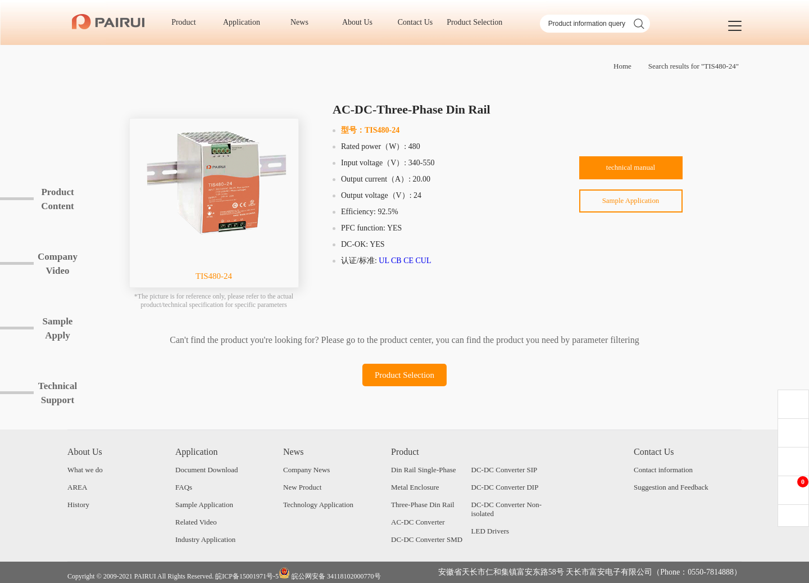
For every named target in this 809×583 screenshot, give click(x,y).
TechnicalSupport (57, 393)
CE (408, 260)
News (303, 22)
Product (187, 22)
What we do (85, 470)
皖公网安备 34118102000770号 (330, 573)
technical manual (630, 169)
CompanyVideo (58, 263)
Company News (306, 470)
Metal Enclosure (415, 487)
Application (245, 22)
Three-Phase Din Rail (423, 504)
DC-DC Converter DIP (505, 487)
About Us (361, 22)
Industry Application (205, 539)
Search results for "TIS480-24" (693, 66)
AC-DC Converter (418, 522)
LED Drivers (490, 531)
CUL (423, 260)
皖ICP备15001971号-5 (247, 576)
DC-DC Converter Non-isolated (506, 509)
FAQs (183, 487)
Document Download (206, 470)
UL (384, 260)
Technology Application (318, 504)
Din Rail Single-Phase (423, 470)
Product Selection (474, 22)
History (78, 504)
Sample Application (630, 205)
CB (396, 260)
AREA (77, 487)
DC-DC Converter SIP (504, 470)
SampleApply (58, 328)
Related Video (196, 522)
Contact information (663, 470)
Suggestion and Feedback (671, 487)
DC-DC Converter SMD (426, 539)
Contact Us (419, 22)
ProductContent (57, 199)
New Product (302, 487)
